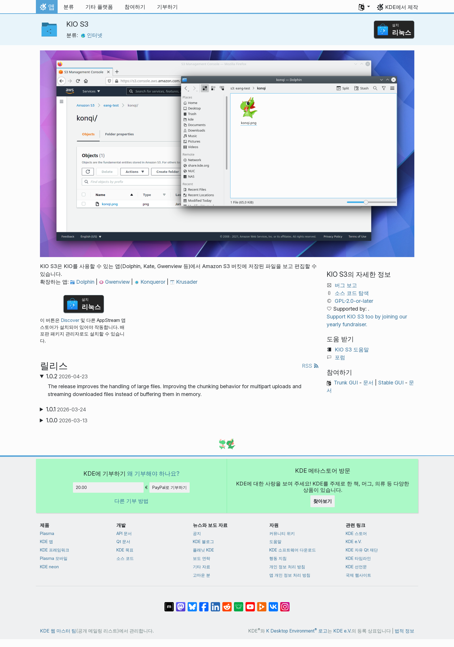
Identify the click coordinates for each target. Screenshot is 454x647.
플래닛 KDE (203, 549)
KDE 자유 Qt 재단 (362, 549)
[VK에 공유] (273, 603)
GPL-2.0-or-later (354, 301)
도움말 (275, 541)
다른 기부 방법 (131, 501)
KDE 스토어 (356, 533)
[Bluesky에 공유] (192, 603)
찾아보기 (322, 501)
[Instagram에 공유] (285, 603)
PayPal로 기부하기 (169, 487)
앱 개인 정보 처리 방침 (289, 575)
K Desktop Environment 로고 (296, 631)
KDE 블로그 (203, 541)
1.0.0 (66, 420)
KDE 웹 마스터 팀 (58, 631)
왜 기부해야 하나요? (153, 473)
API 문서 (124, 533)
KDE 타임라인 (358, 558)
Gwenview (115, 282)
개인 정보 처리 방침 (287, 566)
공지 (197, 533)
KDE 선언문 (356, 566)
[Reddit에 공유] (227, 603)
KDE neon (49, 566)
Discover (70, 320)
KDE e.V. (354, 541)
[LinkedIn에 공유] (215, 603)
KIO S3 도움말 (352, 350)
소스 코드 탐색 (352, 293)
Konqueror (150, 282)
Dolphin (83, 282)
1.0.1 (66, 409)
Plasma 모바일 (53, 558)
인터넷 (91, 35)
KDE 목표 (124, 549)
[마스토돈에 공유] (180, 603)
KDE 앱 (46, 541)
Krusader (183, 282)
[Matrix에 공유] (169, 603)
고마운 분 (201, 575)
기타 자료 (201, 566)
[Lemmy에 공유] (238, 603)
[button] (364, 7)
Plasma (47, 533)
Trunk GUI (346, 383)
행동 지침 (278, 558)
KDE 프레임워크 (54, 549)
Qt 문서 (123, 541)
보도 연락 (201, 558)
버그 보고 (346, 285)
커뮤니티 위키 (282, 533)
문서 (368, 383)
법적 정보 (404, 631)
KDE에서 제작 (401, 7)
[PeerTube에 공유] (261, 603)
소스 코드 (125, 558)
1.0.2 (67, 376)
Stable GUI (391, 383)
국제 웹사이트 (358, 575)
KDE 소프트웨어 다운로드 (292, 549)
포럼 (340, 357)
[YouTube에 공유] (250, 603)
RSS (310, 366)
